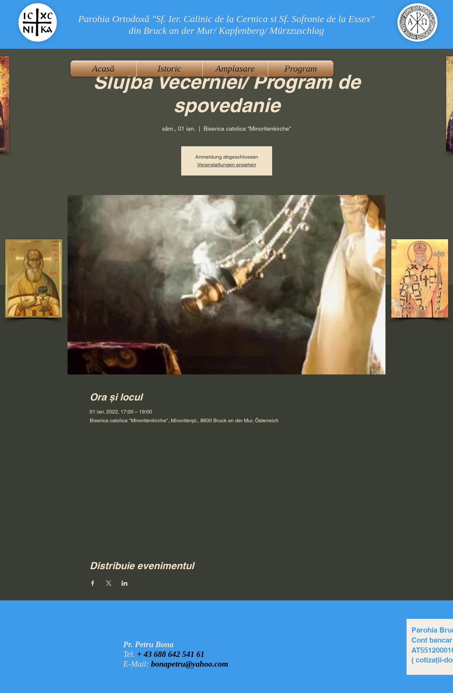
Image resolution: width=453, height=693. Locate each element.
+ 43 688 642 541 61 (171, 654)
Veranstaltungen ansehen (226, 165)
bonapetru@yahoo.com (189, 664)
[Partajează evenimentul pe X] (109, 583)
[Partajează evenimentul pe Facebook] (93, 583)
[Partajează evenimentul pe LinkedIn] (124, 583)
